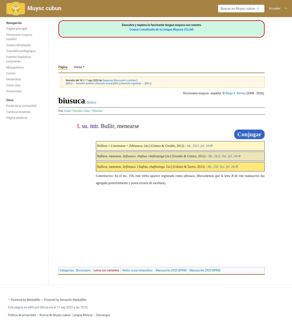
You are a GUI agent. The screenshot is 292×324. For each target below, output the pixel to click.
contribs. (132, 80)
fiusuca (91, 102)
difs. (69, 83)
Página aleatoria (16, 118)
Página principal (16, 28)
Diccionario (83, 270)
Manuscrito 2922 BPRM (205, 270)
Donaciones (14, 91)
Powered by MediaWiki (25, 300)
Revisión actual (104, 83)
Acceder (275, 8)
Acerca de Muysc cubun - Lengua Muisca (65, 315)
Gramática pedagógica (21, 51)
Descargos (103, 315)
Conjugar (249, 134)
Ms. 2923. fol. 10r (198, 145)
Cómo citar (13, 85)
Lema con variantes (106, 270)
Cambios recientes (18, 112)
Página (62, 67)
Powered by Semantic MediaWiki (65, 300)
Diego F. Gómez (235, 93)
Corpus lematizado (18, 45)
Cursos (10, 73)
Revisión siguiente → (132, 83)
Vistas (78, 67)
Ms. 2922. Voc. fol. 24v (223, 156)
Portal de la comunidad (21, 106)
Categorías (67, 270)
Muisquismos (15, 67)
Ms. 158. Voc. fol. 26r (221, 166)
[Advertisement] (24, 186)
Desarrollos (13, 79)
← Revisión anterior (83, 83)
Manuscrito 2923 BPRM (171, 270)
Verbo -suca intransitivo (137, 270)
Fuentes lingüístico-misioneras (19, 59)
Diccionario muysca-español (19, 37)
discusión (120, 80)
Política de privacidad (22, 315)
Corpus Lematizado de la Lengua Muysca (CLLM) (161, 29)
